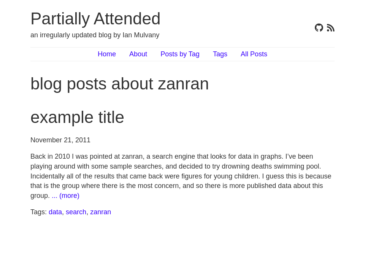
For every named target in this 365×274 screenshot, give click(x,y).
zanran (100, 212)
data (55, 212)
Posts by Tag (180, 54)
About (138, 54)
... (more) (65, 195)
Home (107, 54)
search (76, 212)
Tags (220, 54)
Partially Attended (95, 18)
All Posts (254, 54)
